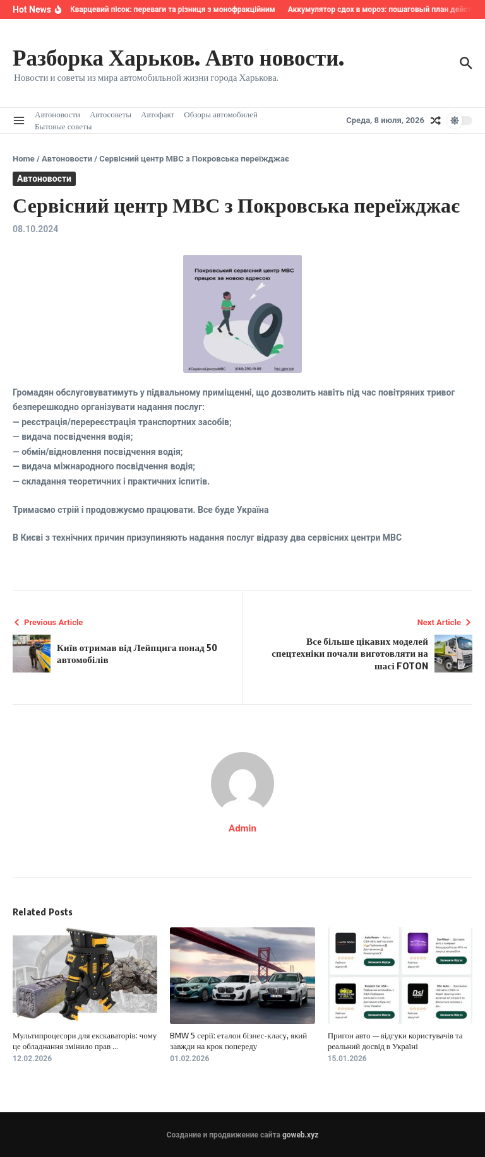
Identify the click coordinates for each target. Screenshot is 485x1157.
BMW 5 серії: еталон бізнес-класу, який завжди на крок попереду (238, 1040)
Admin (242, 828)
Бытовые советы (63, 126)
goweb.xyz (300, 1135)
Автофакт (157, 114)
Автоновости (57, 114)
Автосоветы (110, 114)
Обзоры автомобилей (221, 114)
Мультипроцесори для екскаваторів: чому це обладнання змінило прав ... (85, 1040)
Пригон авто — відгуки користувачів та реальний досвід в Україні (395, 1040)
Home (24, 158)
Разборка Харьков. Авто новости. (178, 57)
